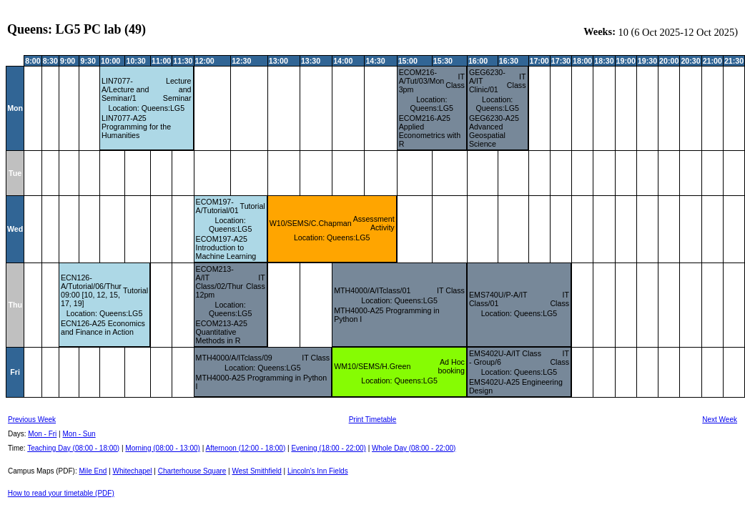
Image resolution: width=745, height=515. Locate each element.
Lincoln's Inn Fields (317, 471)
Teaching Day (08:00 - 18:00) (73, 448)
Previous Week (32, 419)
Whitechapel (132, 471)
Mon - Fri (42, 434)
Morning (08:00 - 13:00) (162, 448)
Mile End (93, 471)
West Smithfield (257, 471)
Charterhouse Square (192, 471)
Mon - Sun (79, 434)
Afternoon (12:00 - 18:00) (245, 448)
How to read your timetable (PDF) (61, 493)
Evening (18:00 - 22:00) (328, 448)
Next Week (719, 419)
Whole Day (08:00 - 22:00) (413, 448)
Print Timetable (373, 419)
